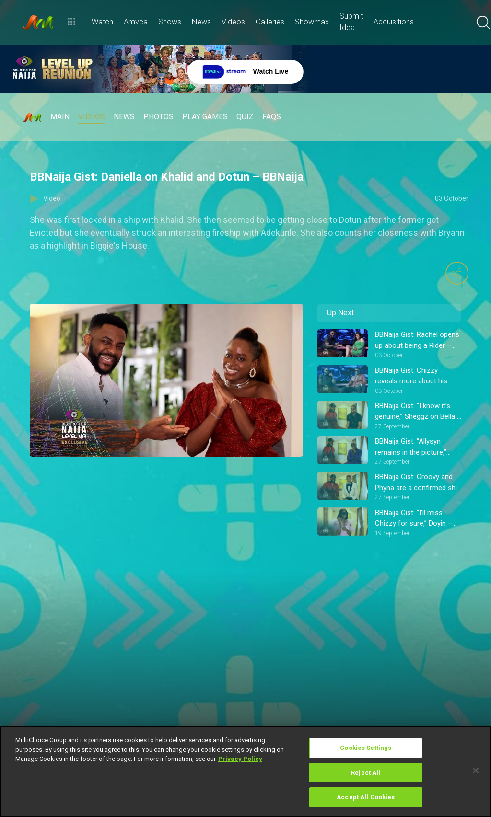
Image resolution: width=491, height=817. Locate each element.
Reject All (365, 772)
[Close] (475, 770)
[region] (245, 771)
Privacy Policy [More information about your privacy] (240, 758)
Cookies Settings (365, 747)
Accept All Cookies (366, 797)
